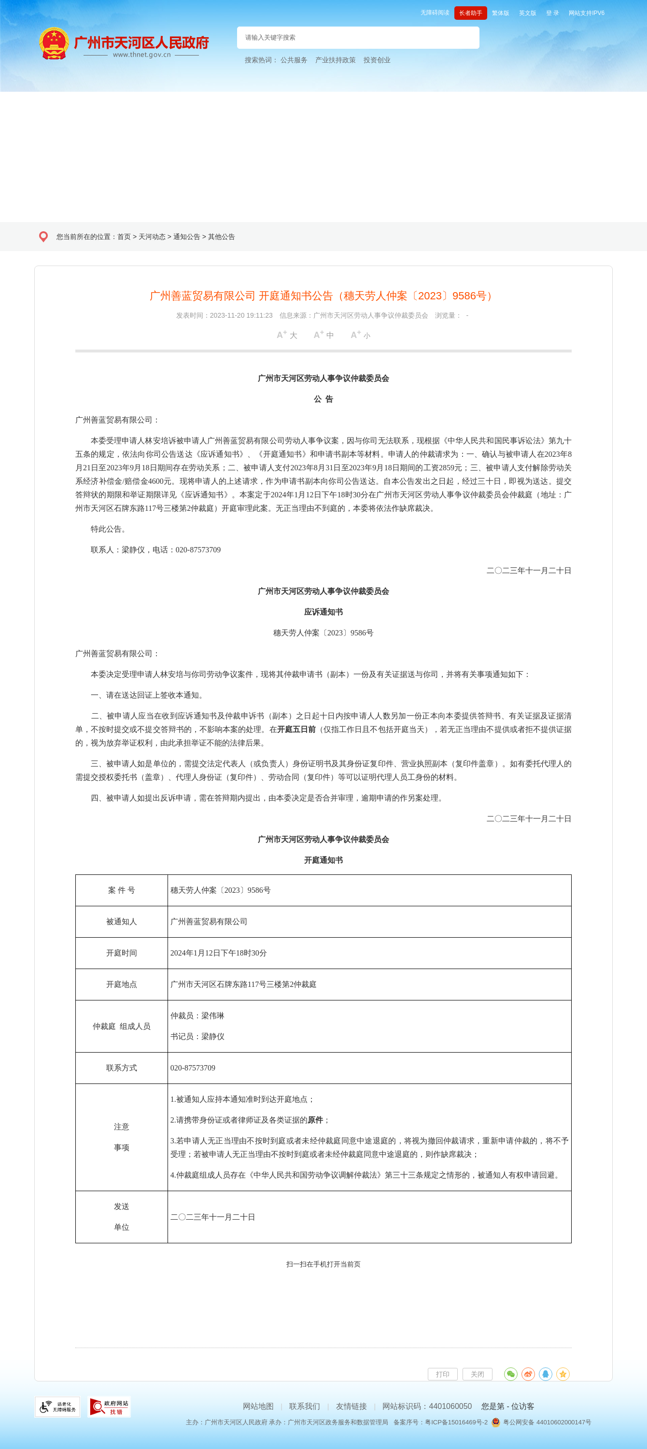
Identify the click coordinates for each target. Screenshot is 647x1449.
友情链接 (351, 1406)
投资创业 (377, 60)
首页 (124, 236)
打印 (443, 1374)
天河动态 (152, 236)
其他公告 (221, 236)
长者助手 (470, 13)
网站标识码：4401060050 (427, 1406)
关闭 (477, 1374)
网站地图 (258, 1406)
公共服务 (294, 60)
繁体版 (500, 13)
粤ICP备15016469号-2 (456, 1422)
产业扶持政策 (335, 60)
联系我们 (304, 1406)
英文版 (527, 13)
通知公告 (186, 236)
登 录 (552, 13)
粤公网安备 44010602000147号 (547, 1422)
